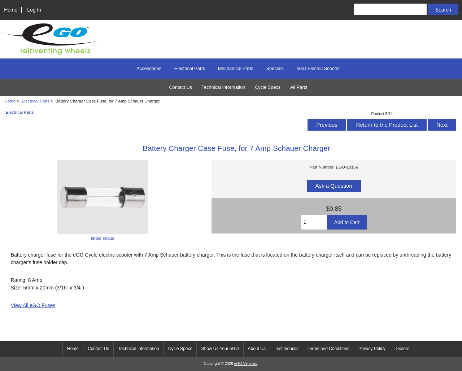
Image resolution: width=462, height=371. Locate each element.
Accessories (148, 68)
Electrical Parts (35, 101)
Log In (34, 10)
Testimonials (286, 348)
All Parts (299, 87)
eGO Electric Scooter (318, 68)
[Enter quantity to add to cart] (314, 222)
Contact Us (180, 87)
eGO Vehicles (245, 364)
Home (10, 10)
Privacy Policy (371, 348)
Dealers (402, 348)
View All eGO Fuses (33, 305)
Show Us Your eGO (220, 348)
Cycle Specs (267, 87)
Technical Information (223, 87)
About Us (257, 348)
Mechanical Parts (235, 68)
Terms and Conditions (328, 348)
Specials (275, 68)
